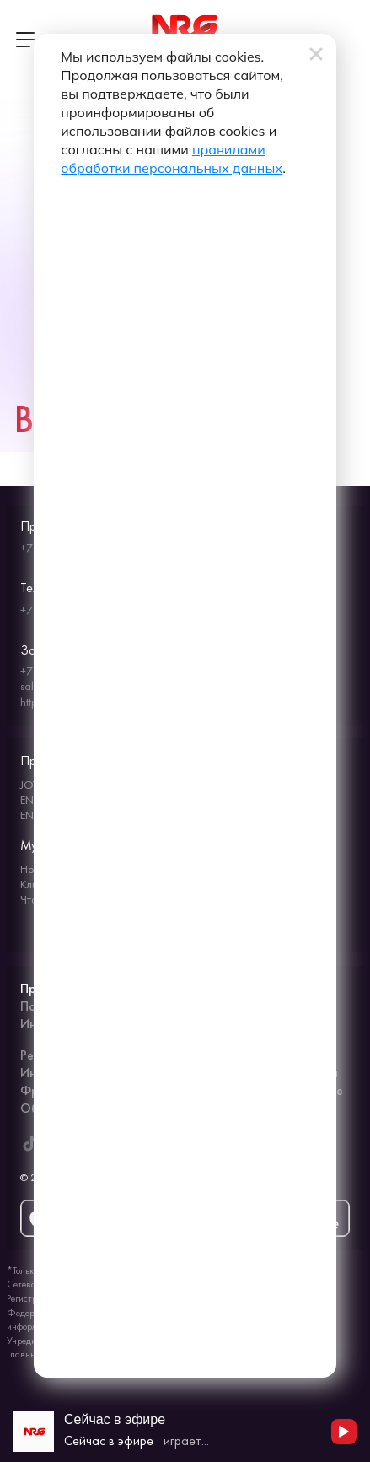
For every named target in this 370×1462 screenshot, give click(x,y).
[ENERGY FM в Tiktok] (29, 1143)
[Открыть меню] (25, 39)
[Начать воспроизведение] (344, 1431)
